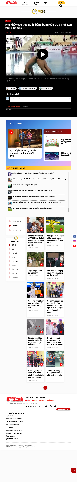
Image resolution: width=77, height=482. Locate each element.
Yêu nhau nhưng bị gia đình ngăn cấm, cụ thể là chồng (55, 272)
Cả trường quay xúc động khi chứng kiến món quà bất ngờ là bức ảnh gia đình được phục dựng (55, 306)
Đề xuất (46, 4)
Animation (15, 277)
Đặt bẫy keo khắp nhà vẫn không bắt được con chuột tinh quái (35, 341)
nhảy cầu (12, 88)
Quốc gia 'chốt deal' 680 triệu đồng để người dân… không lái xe (32, 190)
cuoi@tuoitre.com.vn (12, 424)
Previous (5, 145)
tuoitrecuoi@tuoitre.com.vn (14, 430)
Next (73, 145)
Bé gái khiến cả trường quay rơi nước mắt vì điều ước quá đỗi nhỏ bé (55, 341)
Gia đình (14, 265)
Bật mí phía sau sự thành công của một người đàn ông (23, 153)
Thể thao (15, 273)
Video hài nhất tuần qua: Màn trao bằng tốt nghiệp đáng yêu (36, 304)
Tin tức (14, 257)
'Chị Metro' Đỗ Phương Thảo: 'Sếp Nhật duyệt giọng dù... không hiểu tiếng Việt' (36, 202)
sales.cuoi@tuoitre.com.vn (14, 418)
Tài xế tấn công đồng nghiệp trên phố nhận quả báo (54, 372)
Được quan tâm (17, 221)
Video (7, 21)
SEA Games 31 (46, 88)
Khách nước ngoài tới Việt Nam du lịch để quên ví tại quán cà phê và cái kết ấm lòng (39, 179)
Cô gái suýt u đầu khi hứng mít (35, 271)
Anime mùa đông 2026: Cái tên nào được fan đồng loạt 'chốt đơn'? (33, 173)
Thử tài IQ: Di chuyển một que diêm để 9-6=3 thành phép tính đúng (33, 196)
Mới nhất (15, 226)
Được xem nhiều (17, 230)
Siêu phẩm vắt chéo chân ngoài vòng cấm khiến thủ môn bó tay (32, 208)
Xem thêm (8, 109)
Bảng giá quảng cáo (63, 409)
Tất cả (14, 245)
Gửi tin (61, 3)
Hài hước (15, 253)
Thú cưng (15, 269)
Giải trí (14, 249)
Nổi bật (36, 3)
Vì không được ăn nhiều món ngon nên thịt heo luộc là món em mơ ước (36, 373)
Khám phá (15, 261)
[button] (56, 3)
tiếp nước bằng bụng (28, 88)
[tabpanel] (25, 144)
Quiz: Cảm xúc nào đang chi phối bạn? (24, 185)
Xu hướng (25, 3)
